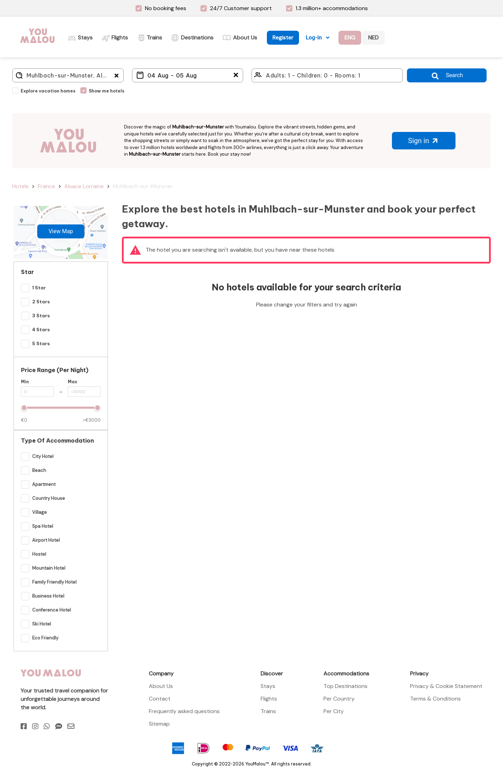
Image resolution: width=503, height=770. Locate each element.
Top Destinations (345, 686)
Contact (159, 698)
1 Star (39, 287)
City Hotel (42, 456)
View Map (61, 231)
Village (39, 512)
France (46, 186)
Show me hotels (106, 91)
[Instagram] (35, 726)
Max (72, 381)
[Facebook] (24, 726)
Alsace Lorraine (84, 186)
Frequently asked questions (184, 711)
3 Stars (41, 315)
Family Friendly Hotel (54, 582)
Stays (268, 686)
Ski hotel (41, 624)
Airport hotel (46, 540)
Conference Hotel (51, 610)
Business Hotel (48, 596)
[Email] (70, 726)
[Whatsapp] (47, 726)
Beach (39, 470)
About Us (161, 686)
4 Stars (41, 329)
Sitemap (159, 723)
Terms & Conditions (435, 698)
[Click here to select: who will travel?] (327, 75)
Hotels (20, 186)
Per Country (339, 698)
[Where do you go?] (68, 75)
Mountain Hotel (48, 568)
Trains (268, 711)
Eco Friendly (45, 638)
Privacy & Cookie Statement (446, 686)
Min (25, 381)
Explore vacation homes (48, 91)
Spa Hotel (42, 526)
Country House (48, 498)
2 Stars (41, 301)
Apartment (44, 484)
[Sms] (58, 726)
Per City (333, 711)
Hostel (39, 554)
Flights (269, 698)
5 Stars (41, 343)
